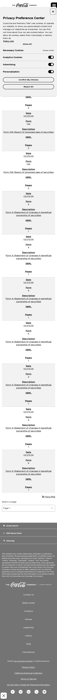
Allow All (27, 44)
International (28, 652)
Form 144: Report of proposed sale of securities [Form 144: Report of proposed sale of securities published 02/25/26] (28, 132)
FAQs (28, 644)
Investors (28, 611)
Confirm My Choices (28, 80)
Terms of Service (28, 679)
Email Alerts (10, 526)
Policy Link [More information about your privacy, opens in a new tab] (8, 41)
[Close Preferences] (3, 696)
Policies (28, 619)
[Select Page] (28, 508)
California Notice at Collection (28, 673)
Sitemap (8, 541)
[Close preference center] (53, 11)
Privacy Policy (28, 667)
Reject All (28, 87)
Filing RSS (48, 497)
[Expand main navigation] (54, 5)
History (28, 636)
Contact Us (28, 595)
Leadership (28, 627)
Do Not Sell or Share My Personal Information (28, 685)
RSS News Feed (12, 533)
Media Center (28, 603)
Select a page (9, 502)
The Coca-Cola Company (23, 661)
